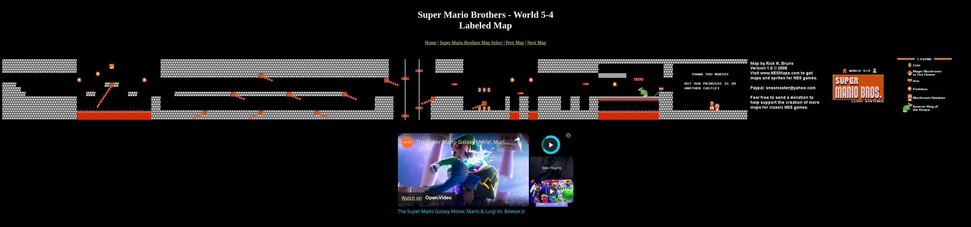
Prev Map (515, 42)
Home (430, 42)
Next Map (536, 42)
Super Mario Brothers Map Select (471, 42)
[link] (407, 142)
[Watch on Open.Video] (426, 197)
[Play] (551, 191)
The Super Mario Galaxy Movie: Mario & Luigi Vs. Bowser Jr (462, 141)
